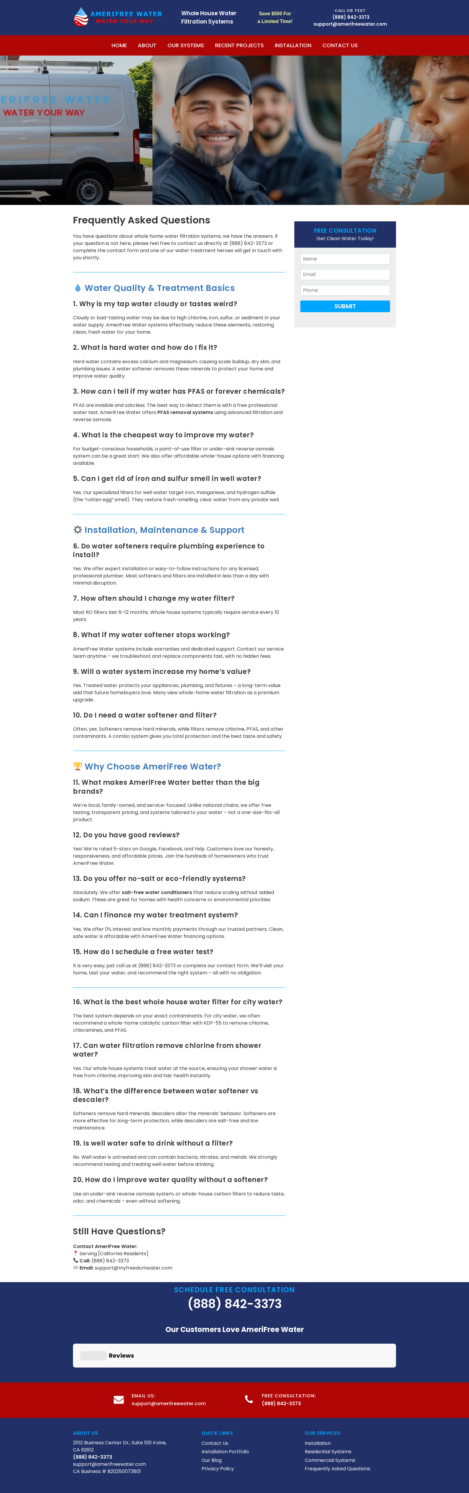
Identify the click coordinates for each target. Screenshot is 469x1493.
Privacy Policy (218, 1419)
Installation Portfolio (225, 1403)
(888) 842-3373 (350, 17)
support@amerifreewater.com (169, 1354)
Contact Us (340, 45)
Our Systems (186, 45)
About (147, 45)
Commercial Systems (330, 1411)
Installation (293, 45)
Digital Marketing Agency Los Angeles (234, 1470)
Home (119, 45)
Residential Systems (328, 1403)
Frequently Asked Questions (337, 1419)
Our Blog (212, 1411)
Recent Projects (239, 45)
